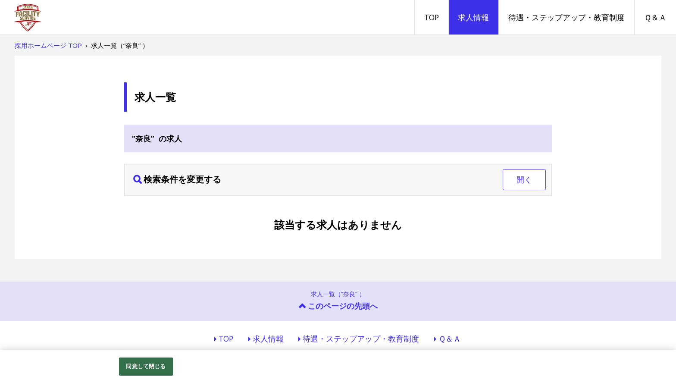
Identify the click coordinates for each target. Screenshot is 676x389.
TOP (431, 17)
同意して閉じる (146, 366)
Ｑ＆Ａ (655, 17)
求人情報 (473, 17)
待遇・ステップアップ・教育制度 (566, 17)
